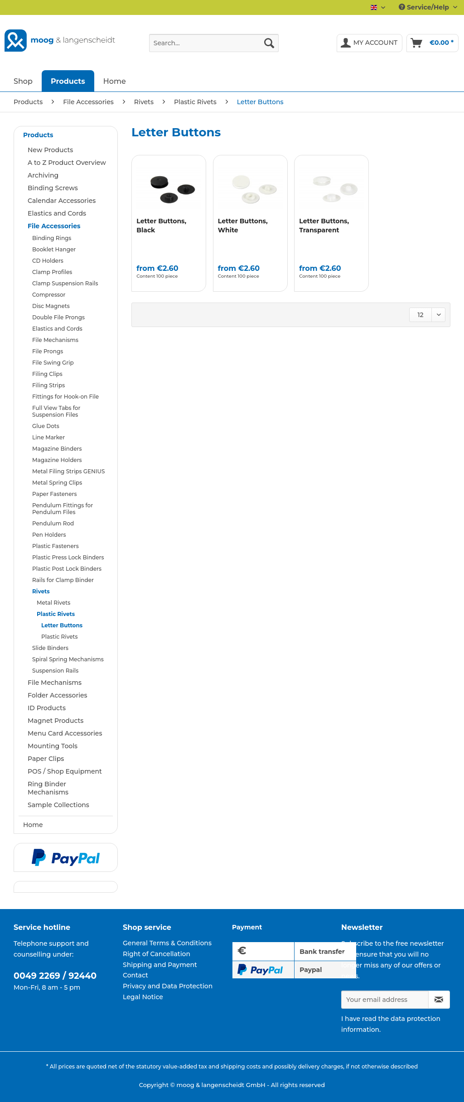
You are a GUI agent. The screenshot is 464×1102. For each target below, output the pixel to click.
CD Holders (47, 260)
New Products (50, 150)
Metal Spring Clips (57, 482)
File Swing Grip (53, 362)
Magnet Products (55, 721)
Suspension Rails (55, 670)
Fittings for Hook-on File (65, 396)
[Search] (269, 43)
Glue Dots (45, 426)
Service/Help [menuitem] (425, 7)
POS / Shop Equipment (65, 771)
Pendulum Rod (53, 523)
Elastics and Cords (57, 213)
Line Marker (48, 437)
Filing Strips (48, 385)
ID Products (47, 708)
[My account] (370, 43)
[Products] (68, 80)
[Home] (114, 80)
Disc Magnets (51, 306)
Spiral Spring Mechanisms (68, 659)
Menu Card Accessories (65, 733)
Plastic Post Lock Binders (67, 568)
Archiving (43, 175)
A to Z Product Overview (67, 163)
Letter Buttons (61, 625)
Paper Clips (46, 759)
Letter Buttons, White (243, 225)
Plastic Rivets (56, 614)
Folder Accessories (57, 695)
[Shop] (23, 80)
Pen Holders (49, 534)
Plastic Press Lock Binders (68, 557)
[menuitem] (214, 47)
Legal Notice (143, 997)
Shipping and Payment (160, 965)
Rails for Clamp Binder (63, 580)
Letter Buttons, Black (161, 225)
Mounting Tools (52, 746)
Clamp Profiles (52, 272)
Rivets (41, 591)
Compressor (48, 294)
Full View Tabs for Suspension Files (56, 411)
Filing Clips (47, 374)
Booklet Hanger (54, 249)
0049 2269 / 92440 (55, 976)
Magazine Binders (57, 448)
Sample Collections (58, 805)
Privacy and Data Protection (168, 986)
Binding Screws (53, 188)
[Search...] (214, 43)
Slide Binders (50, 648)
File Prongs (47, 351)
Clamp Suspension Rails (65, 283)
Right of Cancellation (156, 954)
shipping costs (241, 1066)
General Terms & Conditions (167, 943)
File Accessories (54, 226)
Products (38, 135)
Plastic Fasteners (55, 546)
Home (33, 825)
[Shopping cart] (432, 43)
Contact (135, 975)
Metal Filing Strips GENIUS (68, 471)
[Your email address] (385, 1000)
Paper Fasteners (54, 494)
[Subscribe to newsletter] (439, 1000)
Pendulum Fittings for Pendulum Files (62, 508)
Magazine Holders (57, 460)
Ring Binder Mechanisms (48, 788)
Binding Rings (51, 238)
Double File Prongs (58, 317)
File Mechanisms (55, 340)
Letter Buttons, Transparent (324, 225)
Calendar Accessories (62, 201)
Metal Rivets (53, 602)
